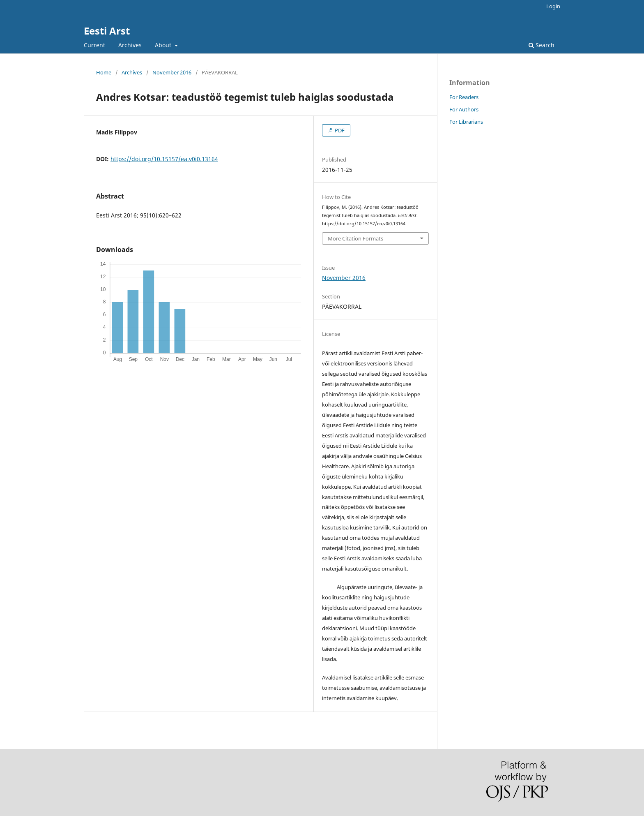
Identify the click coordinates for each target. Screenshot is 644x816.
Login (553, 6)
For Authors (463, 109)
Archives (130, 45)
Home (103, 72)
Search (541, 45)
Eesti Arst (107, 30)
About (164, 45)
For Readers (463, 97)
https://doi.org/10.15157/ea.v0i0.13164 (164, 159)
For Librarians (466, 121)
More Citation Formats (355, 238)
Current (94, 45)
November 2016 (171, 72)
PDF (339, 130)
